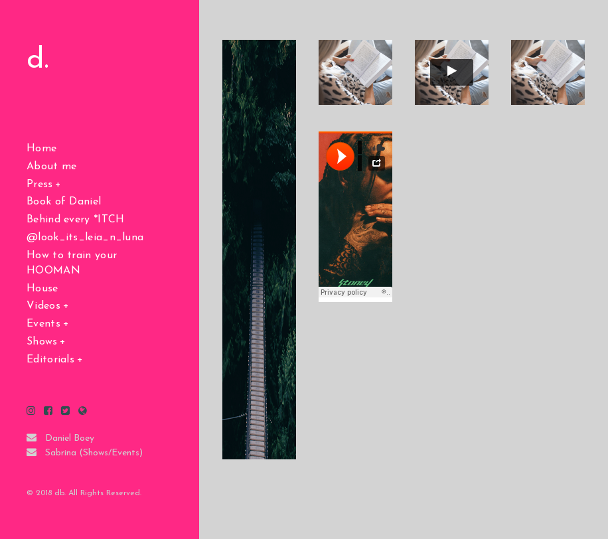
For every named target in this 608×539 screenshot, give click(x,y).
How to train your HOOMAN (72, 263)
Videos (43, 306)
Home (41, 148)
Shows (42, 342)
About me (51, 166)
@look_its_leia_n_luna (85, 237)
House (42, 288)
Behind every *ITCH (75, 219)
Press (40, 184)
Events (43, 324)
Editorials (50, 359)
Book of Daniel (64, 201)
